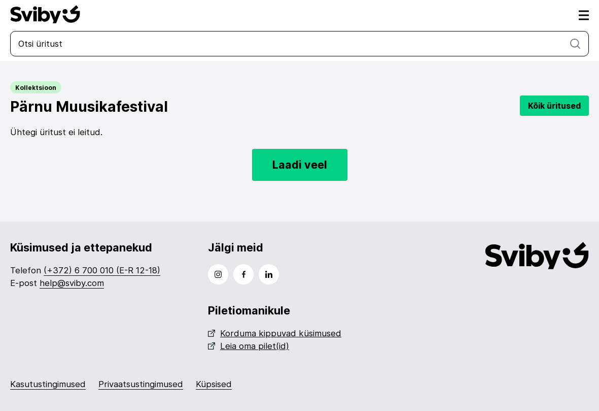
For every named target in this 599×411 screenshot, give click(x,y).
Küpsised (214, 384)
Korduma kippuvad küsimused (274, 333)
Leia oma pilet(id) (248, 346)
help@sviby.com (72, 283)
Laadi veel (299, 164)
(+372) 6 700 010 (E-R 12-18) (102, 270)
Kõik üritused (554, 106)
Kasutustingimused (48, 384)
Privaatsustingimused (140, 384)
